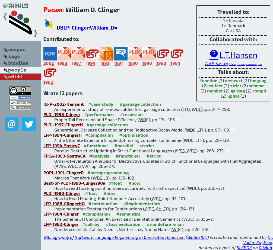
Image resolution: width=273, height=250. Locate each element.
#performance (98, 114)
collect (216, 85)
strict (235, 85)
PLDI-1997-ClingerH (63, 124)
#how (134, 182)
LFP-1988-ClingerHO (64, 203)
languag (258, 80)
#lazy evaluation (123, 224)
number (215, 90)
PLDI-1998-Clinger (61, 114)
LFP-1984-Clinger (61, 213)
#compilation (99, 134)
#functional (96, 145)
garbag (237, 90)
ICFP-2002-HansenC (63, 104)
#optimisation (133, 134)
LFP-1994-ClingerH (62, 134)
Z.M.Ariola (241, 64)
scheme (257, 85)
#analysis (99, 155)
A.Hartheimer (251, 64)
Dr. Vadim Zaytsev (258, 240)
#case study (100, 104)
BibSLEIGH (197, 237)
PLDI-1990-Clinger (61, 193)
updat (233, 95)
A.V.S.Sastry (216, 63)
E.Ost (260, 64)
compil (259, 90)
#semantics (128, 213)
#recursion (131, 114)
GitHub (265, 247)
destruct (234, 80)
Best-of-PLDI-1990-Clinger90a (74, 182)
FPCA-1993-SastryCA (64, 155)
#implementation (142, 203)
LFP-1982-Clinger (60, 224)
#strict (147, 145)
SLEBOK (244, 247)
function (209, 80)
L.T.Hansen (238, 55)
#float (115, 182)
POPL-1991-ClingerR (63, 172)
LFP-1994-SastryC (61, 145)
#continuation (103, 203)
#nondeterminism (165, 224)
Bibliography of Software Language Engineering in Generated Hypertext (114, 237)
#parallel (124, 145)
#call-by (91, 224)
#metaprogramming (108, 172)
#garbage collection (140, 104)
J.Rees (232, 64)
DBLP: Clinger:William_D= (87, 27)
